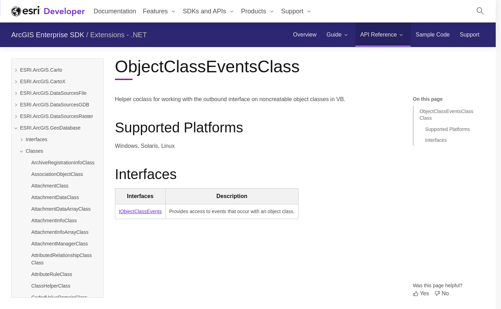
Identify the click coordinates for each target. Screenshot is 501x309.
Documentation (115, 11)
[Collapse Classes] (60, 151)
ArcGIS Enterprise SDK (47, 35)
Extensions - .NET (118, 35)
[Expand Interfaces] (60, 139)
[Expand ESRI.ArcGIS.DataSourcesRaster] (16, 116)
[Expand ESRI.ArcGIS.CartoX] (16, 81)
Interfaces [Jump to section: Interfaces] (436, 140)
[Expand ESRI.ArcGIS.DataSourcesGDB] (16, 105)
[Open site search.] (480, 11)
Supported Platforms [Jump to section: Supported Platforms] (447, 129)
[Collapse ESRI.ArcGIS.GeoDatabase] (16, 128)
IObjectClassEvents (140, 211)
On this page (428, 99)
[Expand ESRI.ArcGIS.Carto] (16, 70)
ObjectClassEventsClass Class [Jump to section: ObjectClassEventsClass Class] (446, 115)
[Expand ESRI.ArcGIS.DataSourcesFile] (16, 93)
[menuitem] (304, 34)
